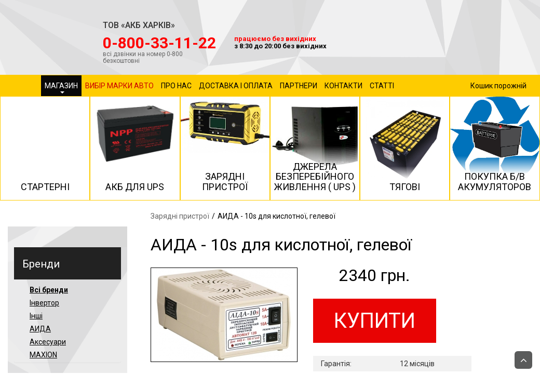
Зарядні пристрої (180, 216)
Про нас (176, 86)
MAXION (43, 355)
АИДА (40, 329)
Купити (374, 321)
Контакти (343, 86)
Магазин (61, 88)
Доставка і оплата (236, 86)
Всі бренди (49, 290)
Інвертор (44, 303)
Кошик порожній (498, 86)
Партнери (298, 86)
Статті (382, 86)
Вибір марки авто (119, 86)
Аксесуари (48, 342)
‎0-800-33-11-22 (159, 43)
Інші (36, 316)
